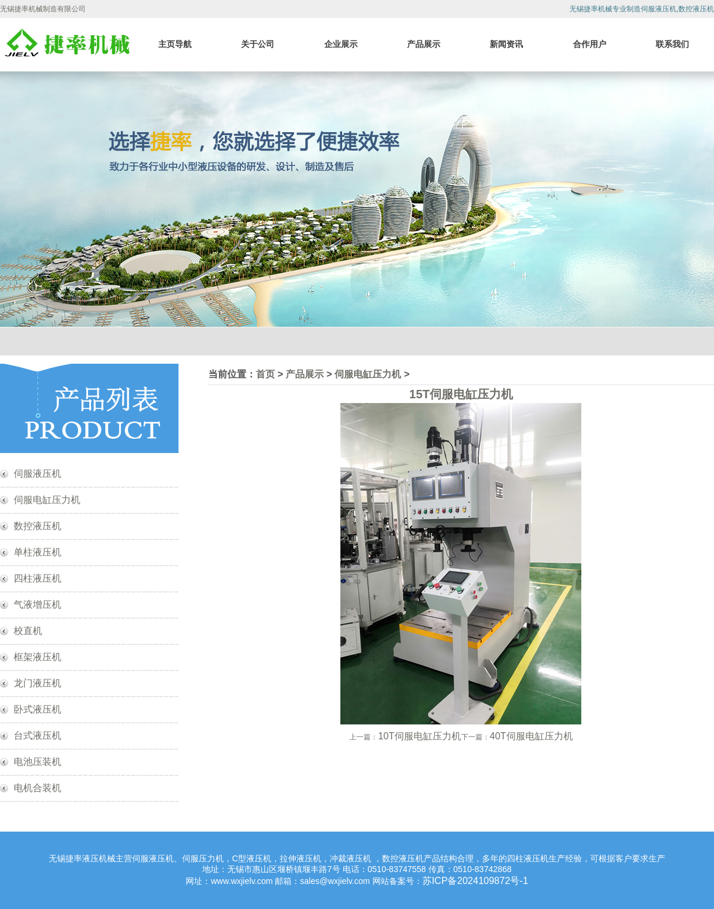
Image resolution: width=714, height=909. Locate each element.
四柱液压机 (37, 578)
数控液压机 (37, 526)
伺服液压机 (37, 473)
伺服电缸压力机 (47, 500)
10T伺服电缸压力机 (419, 736)
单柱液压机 (37, 552)
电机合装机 (37, 788)
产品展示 (423, 44)
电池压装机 (37, 762)
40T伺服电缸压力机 (531, 736)
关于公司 (257, 44)
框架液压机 (37, 657)
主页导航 (175, 44)
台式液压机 (37, 735)
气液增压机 (37, 604)
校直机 (28, 631)
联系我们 (672, 44)
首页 (265, 374)
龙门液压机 (37, 683)
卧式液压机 (37, 709)
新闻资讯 (506, 44)
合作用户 (589, 44)
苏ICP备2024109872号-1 (475, 881)
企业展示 (341, 44)
